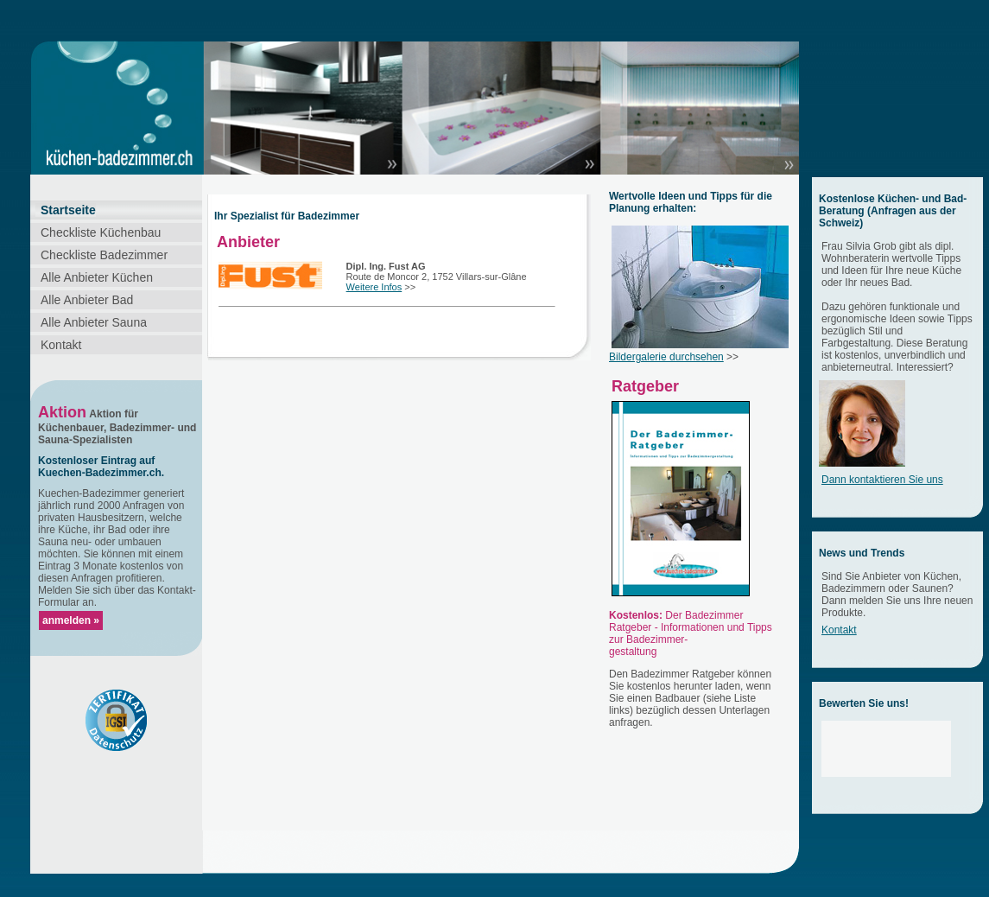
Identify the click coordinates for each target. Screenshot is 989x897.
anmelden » (70, 620)
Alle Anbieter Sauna (94, 322)
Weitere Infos (374, 287)
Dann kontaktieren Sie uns (882, 480)
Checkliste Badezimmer (104, 255)
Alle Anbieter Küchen (97, 277)
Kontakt (61, 345)
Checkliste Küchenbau (101, 232)
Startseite (68, 210)
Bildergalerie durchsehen (666, 357)
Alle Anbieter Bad (87, 300)
